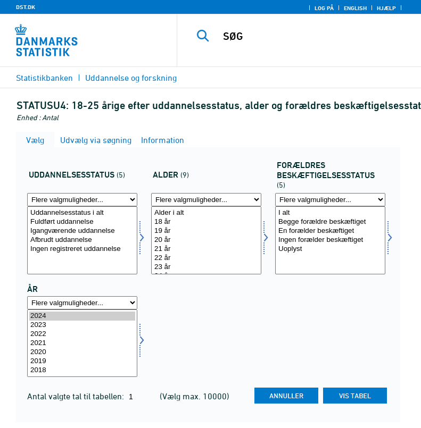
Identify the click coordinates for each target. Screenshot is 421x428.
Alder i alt (206, 212)
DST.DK (25, 7)
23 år (206, 267)
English (355, 8)
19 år (206, 231)
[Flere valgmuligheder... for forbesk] (330, 199)
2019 (82, 361)
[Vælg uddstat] (82, 240)
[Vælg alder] (206, 240)
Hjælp (386, 8)
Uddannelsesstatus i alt (82, 212)
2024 (82, 316)
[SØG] (315, 36)
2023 (82, 325)
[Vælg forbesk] (330, 240)
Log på (324, 8)
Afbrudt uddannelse (82, 240)
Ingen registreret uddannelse (82, 249)
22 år (206, 258)
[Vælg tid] (82, 343)
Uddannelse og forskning (131, 77)
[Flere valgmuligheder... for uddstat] (82, 199)
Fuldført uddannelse (82, 221)
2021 (82, 343)
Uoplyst (330, 249)
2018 (82, 370)
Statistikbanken (44, 77)
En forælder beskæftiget (330, 231)
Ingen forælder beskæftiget (330, 240)
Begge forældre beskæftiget (330, 221)
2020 (82, 352)
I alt (330, 212)
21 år (206, 249)
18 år (206, 221)
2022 (82, 334)
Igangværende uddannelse (82, 231)
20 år (206, 240)
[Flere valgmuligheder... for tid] (82, 302)
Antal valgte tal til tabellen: (76, 396)
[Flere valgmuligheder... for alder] (206, 199)
